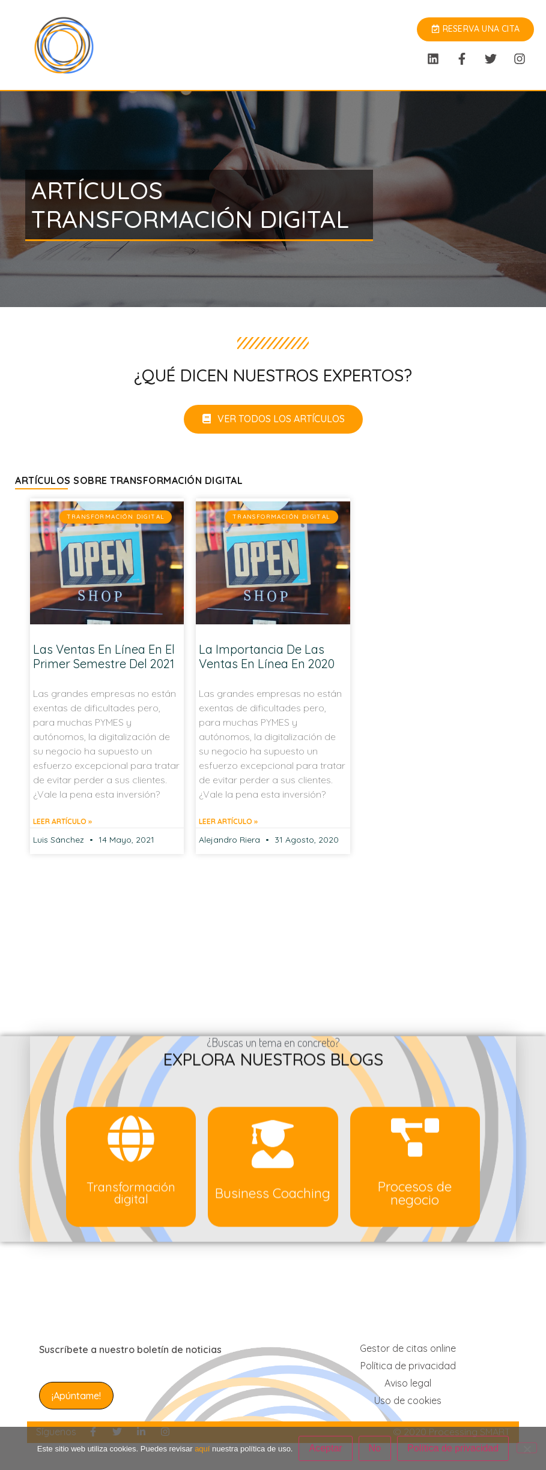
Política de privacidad (408, 1366)
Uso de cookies (407, 1400)
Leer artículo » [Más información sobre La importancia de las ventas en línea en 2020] (228, 821)
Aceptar (325, 1448)
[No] (527, 1447)
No (375, 1448)
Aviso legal (407, 1383)
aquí (202, 1448)
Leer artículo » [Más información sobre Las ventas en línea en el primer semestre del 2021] (62, 821)
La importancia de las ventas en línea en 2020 (267, 656)
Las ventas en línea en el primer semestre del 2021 (104, 656)
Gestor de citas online (408, 1348)
